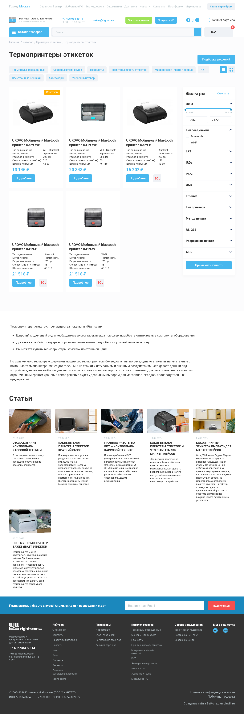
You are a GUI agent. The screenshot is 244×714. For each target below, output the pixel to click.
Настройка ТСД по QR (187, 635)
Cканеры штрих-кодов (67, 69)
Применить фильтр (208, 265)
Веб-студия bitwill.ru (221, 703)
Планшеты (97, 69)
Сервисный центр (51, 6)
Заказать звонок (138, 20)
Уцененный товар (83, 78)
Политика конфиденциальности (64, 672)
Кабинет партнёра (222, 20)
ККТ (203, 69)
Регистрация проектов (108, 640)
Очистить (223, 93)
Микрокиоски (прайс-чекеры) (174, 69)
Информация (103, 629)
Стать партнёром (221, 6)
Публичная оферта (221, 696)
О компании (114, 6)
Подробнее (24, 178)
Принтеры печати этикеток (129, 69)
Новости (145, 6)
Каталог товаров (27, 32)
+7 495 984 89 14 (73, 18)
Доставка (130, 6)
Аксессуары (56, 78)
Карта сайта (59, 678)
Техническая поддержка (188, 629)
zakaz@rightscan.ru (105, 20)
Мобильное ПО (73, 6)
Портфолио (175, 6)
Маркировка (193, 6)
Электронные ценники (26, 78)
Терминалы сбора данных (28, 69)
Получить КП (166, 20)
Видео (55, 655)
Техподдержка (95, 6)
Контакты (159, 6)
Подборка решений (216, 59)
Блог (55, 650)
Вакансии (57, 665)
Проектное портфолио (64, 640)
